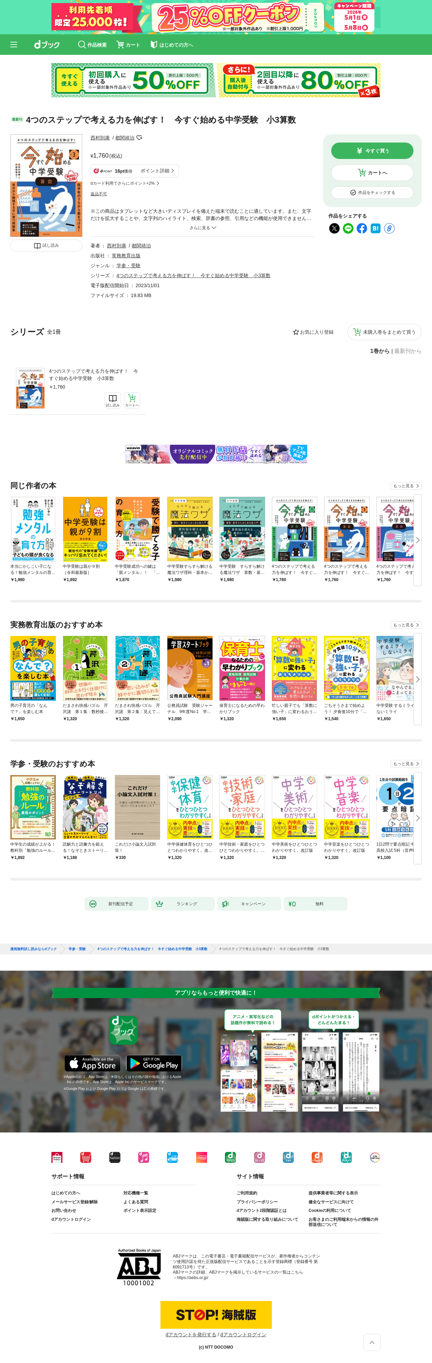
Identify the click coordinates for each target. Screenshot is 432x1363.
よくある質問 (135, 1202)
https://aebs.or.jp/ (192, 1277)
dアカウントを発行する (191, 1334)
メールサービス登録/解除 (74, 1202)
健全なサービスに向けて (331, 1202)
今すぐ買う (377, 151)
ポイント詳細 (155, 170)
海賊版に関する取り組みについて (267, 1219)
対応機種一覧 (135, 1193)
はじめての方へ (65, 1193)
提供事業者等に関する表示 (333, 1193)
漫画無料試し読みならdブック (33, 949)
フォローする (139, 137)
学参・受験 (129, 265)
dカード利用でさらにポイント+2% (123, 183)
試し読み (51, 245)
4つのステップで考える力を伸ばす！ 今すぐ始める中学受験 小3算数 (93, 374)
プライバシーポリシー (257, 1202)
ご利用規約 (247, 1193)
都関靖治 (124, 137)
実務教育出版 (126, 255)
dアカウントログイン (71, 1219)
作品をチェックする (376, 192)
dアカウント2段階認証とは (262, 1210)
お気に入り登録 (317, 332)
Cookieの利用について (330, 1210)
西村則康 (100, 137)
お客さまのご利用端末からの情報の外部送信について (344, 1222)
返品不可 (99, 194)
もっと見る (403, 485)
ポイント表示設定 (139, 1210)
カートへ (377, 172)
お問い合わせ (63, 1210)
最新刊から (408, 351)
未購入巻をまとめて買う (389, 332)
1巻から (380, 351)
